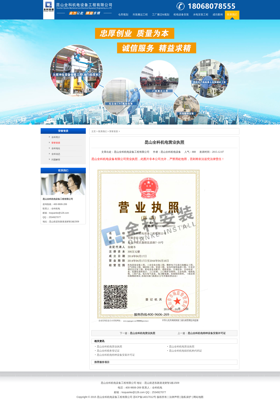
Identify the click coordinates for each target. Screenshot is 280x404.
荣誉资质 (113, 131)
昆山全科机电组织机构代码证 (185, 350)
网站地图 (198, 397)
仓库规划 (123, 14)
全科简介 (55, 137)
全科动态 (55, 154)
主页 (93, 131)
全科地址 (55, 148)
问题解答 (55, 159)
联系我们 (232, 14)
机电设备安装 (181, 14)
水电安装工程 (200, 14)
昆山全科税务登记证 (108, 350)
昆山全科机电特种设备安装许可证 (207, 333)
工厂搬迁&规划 (160, 14)
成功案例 (218, 14)
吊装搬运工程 (140, 14)
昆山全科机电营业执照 (142, 333)
